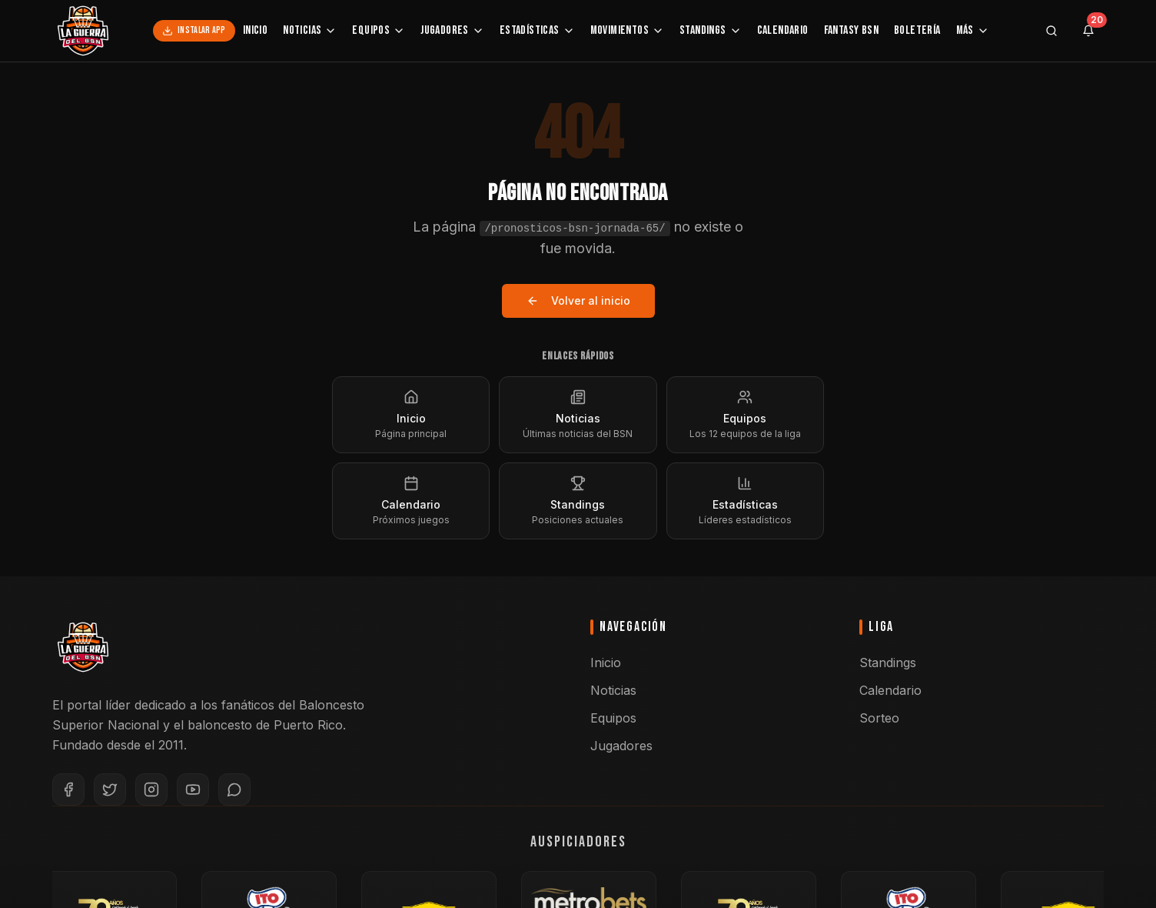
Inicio (255, 30)
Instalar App (194, 30)
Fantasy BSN (851, 30)
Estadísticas (537, 30)
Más (972, 30)
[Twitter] (110, 789)
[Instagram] (151, 789)
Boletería (917, 30)
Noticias (310, 30)
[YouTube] (193, 789)
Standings (710, 30)
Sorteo (879, 718)
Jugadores (452, 30)
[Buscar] (1051, 30)
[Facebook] (68, 789)
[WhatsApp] (234, 789)
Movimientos (627, 30)
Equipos (378, 30)
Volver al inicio (578, 300)
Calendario (783, 30)
